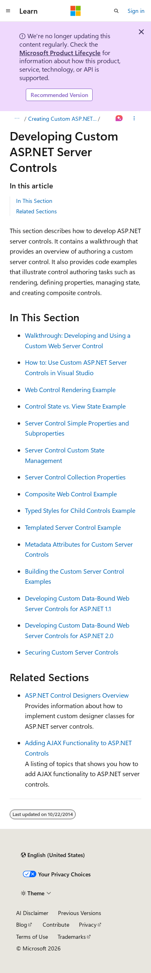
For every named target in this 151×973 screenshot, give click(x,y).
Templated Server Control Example (73, 527)
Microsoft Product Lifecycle (60, 52)
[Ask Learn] (119, 118)
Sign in (136, 10)
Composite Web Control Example (71, 494)
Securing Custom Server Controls (71, 652)
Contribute (56, 924)
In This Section (34, 201)
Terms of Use (32, 936)
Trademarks (72, 936)
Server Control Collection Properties (75, 477)
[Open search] (116, 11)
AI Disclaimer (32, 913)
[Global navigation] (8, 11)
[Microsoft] (75, 11)
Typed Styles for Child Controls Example (80, 510)
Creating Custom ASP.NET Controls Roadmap (62, 118)
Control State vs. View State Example (75, 406)
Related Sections (36, 211)
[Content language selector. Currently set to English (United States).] (53, 855)
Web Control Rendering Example (70, 389)
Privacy (88, 924)
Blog (21, 924)
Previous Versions (79, 913)
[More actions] (134, 118)
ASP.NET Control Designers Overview (77, 695)
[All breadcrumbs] (17, 118)
